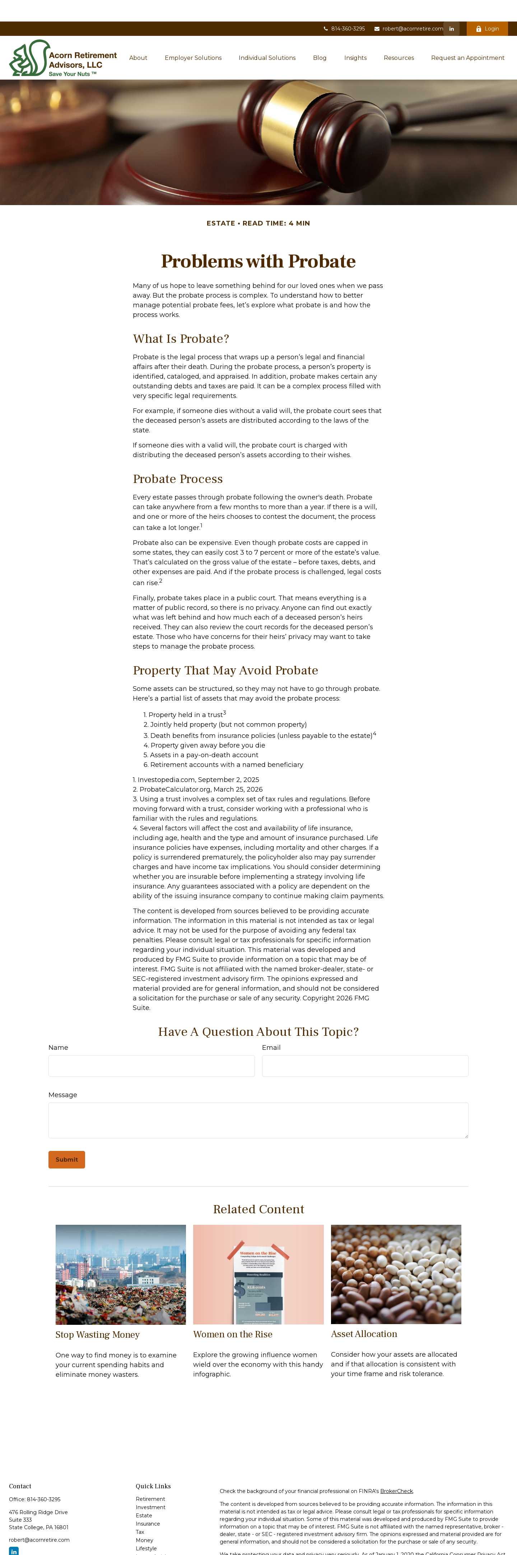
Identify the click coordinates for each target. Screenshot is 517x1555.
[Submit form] (66, 1138)
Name (58, 1026)
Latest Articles (154, 1535)
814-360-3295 (343, 7)
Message (62, 1073)
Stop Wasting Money (98, 1313)
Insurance (148, 1502)
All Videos (148, 1543)
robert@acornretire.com (408, 7)
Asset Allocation (364, 1312)
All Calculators (153, 1552)
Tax (140, 1510)
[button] (138, 36)
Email (271, 1026)
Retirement (150, 1477)
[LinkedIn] (451, 7)
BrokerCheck (396, 1469)
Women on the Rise (233, 1313)
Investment (151, 1486)
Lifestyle (146, 1527)
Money (144, 1519)
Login (487, 7)
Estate (144, 1494)
